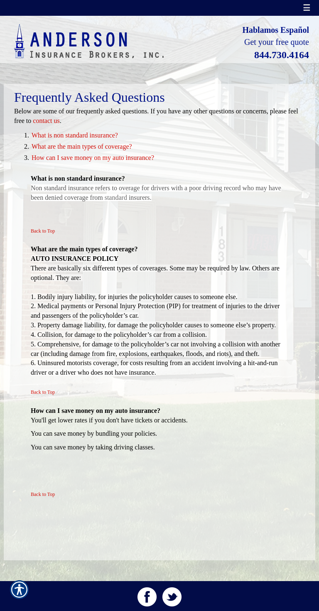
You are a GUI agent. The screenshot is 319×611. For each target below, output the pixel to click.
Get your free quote (276, 42)
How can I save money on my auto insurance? (93, 157)
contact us (46, 120)
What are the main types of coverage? (82, 146)
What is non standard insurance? (75, 135)
